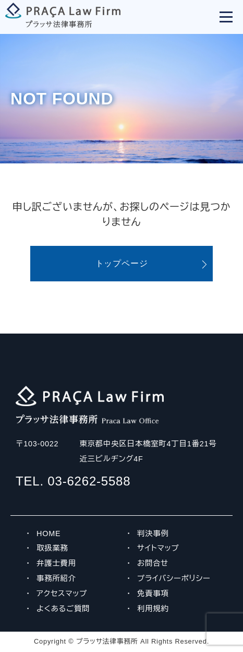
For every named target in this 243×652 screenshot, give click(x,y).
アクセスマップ (62, 593)
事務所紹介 (56, 578)
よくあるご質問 (63, 608)
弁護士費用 (56, 563)
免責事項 (153, 593)
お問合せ (152, 563)
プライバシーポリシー (174, 578)
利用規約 (153, 608)
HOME (48, 533)
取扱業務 (52, 548)
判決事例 (153, 533)
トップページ (121, 263)
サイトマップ (158, 548)
